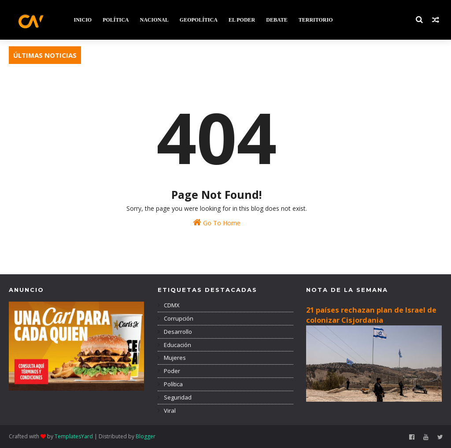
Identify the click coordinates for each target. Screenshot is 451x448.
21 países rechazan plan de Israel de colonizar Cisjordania (371, 315)
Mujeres (174, 358)
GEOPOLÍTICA (199, 20)
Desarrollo (177, 332)
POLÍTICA (116, 20)
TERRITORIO (316, 20)
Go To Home (216, 222)
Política (173, 384)
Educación (177, 345)
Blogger (145, 436)
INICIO (83, 20)
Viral (169, 410)
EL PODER (242, 20)
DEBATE (276, 20)
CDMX (171, 305)
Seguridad (177, 397)
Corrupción (178, 318)
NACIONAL (154, 20)
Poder (171, 371)
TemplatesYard (74, 436)
